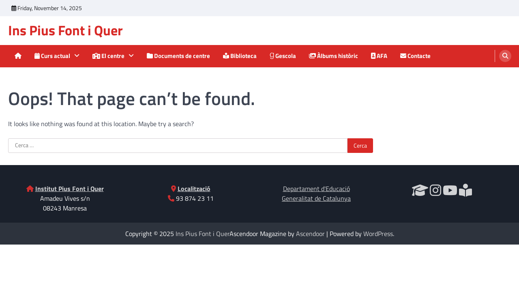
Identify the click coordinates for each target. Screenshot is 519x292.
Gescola (283, 56)
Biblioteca (240, 56)
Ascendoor (310, 233)
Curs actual (52, 56)
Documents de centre (178, 56)
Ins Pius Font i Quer (65, 30)
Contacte (415, 56)
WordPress (378, 233)
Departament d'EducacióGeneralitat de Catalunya (316, 193)
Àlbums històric (333, 56)
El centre (108, 56)
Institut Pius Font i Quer (69, 188)
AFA (379, 56)
